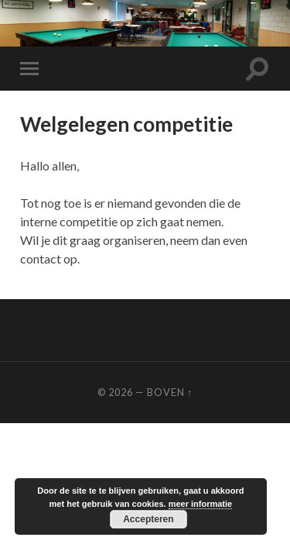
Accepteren (148, 519)
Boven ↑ (170, 392)
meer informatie (201, 503)
